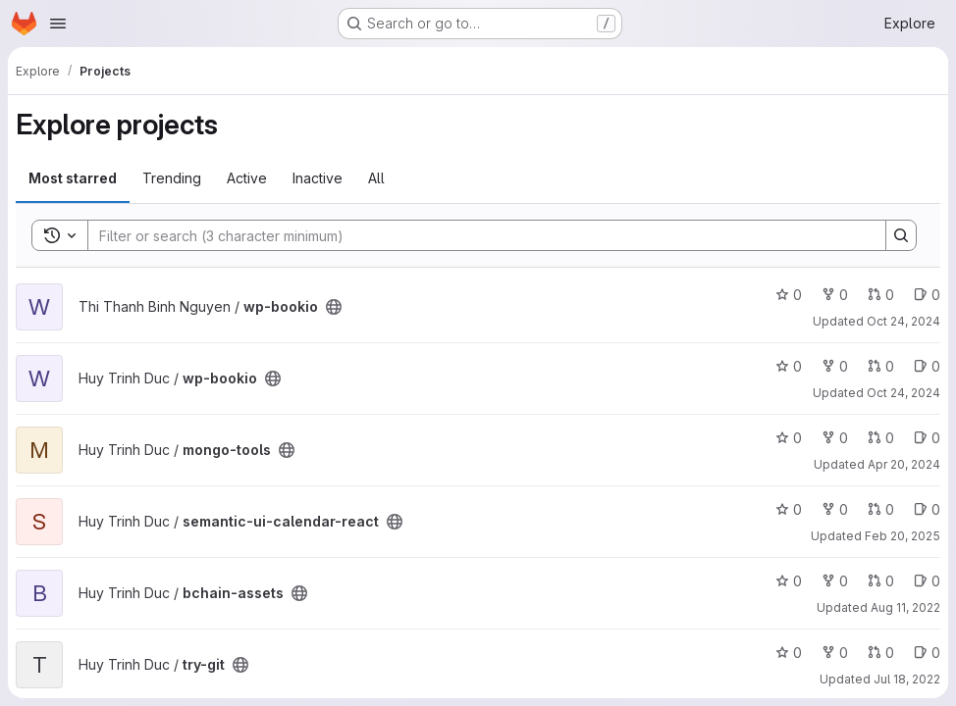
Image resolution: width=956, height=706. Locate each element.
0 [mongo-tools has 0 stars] (788, 437)
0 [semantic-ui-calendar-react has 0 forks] (835, 509)
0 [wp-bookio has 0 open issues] (927, 294)
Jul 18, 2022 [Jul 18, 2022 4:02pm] (907, 679)
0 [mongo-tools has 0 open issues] (927, 437)
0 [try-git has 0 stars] (788, 652)
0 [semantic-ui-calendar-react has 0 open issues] (927, 509)
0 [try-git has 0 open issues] (927, 652)
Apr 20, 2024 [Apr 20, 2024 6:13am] (904, 464)
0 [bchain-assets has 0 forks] (835, 581)
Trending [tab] (171, 178)
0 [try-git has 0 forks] (835, 652)
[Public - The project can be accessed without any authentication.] (334, 307)
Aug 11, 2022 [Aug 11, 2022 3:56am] (905, 607)
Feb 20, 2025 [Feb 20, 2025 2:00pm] (902, 536)
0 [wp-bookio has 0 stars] (788, 294)
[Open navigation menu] (58, 23)
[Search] (477, 235)
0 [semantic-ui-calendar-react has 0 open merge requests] (881, 509)
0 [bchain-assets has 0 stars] (788, 581)
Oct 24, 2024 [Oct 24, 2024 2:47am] (903, 392)
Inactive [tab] (317, 178)
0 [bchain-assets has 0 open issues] (927, 581)
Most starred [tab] (72, 178)
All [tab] (376, 178)
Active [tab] (247, 178)
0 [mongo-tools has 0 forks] (835, 437)
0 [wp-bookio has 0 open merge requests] (881, 294)
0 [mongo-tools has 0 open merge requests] (881, 437)
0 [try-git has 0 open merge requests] (881, 652)
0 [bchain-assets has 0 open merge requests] (881, 581)
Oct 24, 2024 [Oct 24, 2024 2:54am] (903, 321)
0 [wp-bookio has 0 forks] (835, 294)
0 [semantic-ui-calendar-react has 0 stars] (788, 509)
